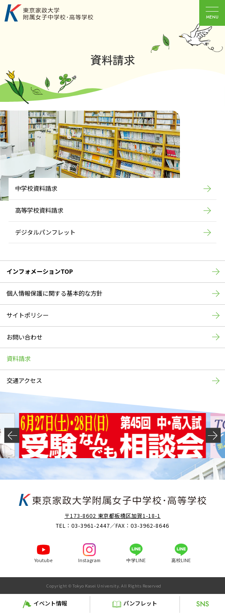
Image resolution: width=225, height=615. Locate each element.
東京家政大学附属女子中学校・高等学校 (58, 13)
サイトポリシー (27, 315)
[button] (11, 435)
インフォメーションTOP (39, 271)
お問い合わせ (24, 337)
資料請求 (18, 358)
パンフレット (140, 603)
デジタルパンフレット (45, 232)
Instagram (89, 560)
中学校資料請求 (36, 188)
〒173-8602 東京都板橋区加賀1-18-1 (112, 516)
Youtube (43, 560)
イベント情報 (50, 603)
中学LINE (136, 560)
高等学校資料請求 (39, 210)
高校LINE (181, 560)
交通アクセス (24, 380)
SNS (202, 604)
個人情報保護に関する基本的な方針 (54, 293)
